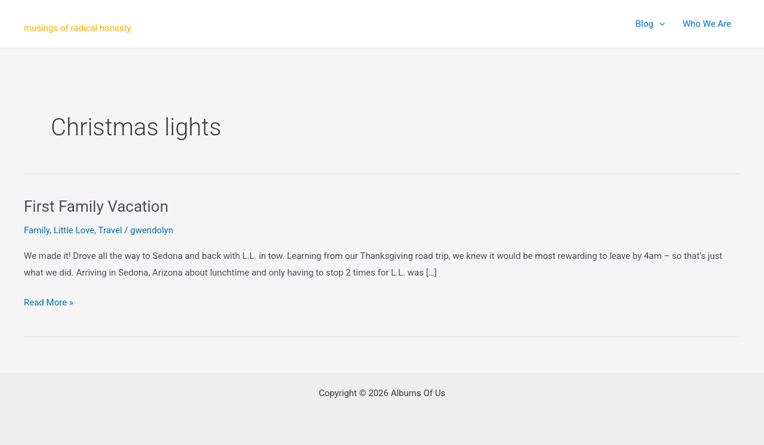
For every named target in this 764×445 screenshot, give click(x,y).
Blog (650, 24)
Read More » (48, 303)
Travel (110, 230)
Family (37, 230)
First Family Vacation (96, 206)
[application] (659, 24)
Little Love (74, 230)
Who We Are (707, 23)
